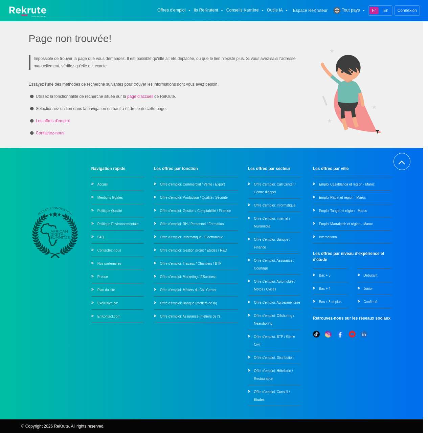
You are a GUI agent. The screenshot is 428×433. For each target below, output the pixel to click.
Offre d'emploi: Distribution (274, 358)
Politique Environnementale (118, 224)
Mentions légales (110, 197)
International (328, 237)
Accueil (102, 184)
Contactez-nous (50, 133)
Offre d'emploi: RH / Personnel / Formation (192, 224)
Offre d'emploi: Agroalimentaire (277, 302)
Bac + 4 (325, 288)
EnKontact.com (108, 316)
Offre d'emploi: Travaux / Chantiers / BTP (191, 263)
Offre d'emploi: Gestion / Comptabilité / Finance (195, 211)
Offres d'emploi (174, 10)
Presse (102, 277)
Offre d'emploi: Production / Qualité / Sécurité (194, 197)
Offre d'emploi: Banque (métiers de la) (188, 303)
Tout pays (350, 10)
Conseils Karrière (245, 10)
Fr (374, 10)
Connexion (407, 10)
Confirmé (371, 302)
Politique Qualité (109, 211)
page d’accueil (140, 96)
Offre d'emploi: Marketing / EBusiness (188, 277)
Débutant (371, 275)
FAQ (100, 237)
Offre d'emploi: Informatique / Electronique (191, 237)
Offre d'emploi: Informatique (275, 205)
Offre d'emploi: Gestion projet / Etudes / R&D (193, 250)
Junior (368, 288)
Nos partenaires (109, 263)
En (385, 10)
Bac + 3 (325, 275)
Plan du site (106, 290)
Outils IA (278, 10)
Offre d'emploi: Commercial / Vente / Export (192, 184)
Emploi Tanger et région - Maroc (343, 211)
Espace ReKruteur (310, 10)
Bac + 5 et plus (330, 302)
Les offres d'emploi (53, 120)
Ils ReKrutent (209, 10)
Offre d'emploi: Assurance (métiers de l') (190, 316)
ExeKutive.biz (107, 303)
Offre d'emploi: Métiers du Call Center (188, 290)
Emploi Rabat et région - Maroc (342, 197)
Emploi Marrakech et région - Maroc (346, 224)
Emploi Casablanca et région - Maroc (347, 184)
